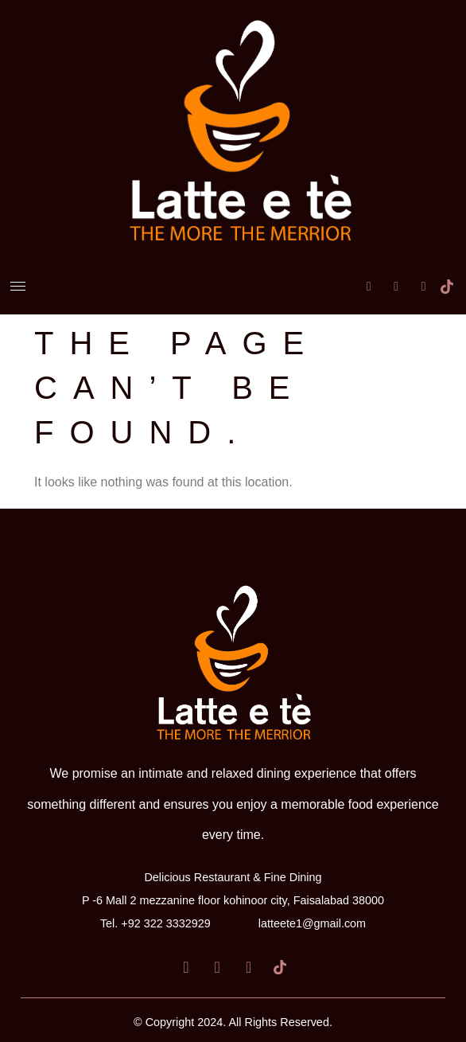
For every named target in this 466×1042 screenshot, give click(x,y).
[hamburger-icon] (18, 286)
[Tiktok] (441, 273)
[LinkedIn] (386, 273)
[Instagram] (414, 273)
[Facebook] (359, 273)
